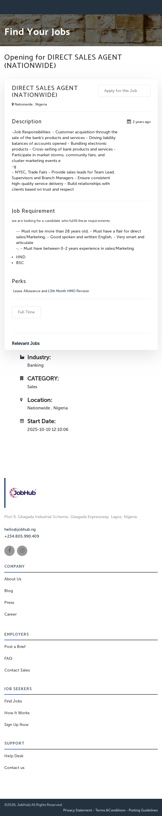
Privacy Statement (77, 810)
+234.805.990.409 (21, 536)
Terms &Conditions (110, 810)
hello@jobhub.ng (20, 529)
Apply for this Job (124, 90)
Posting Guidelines (143, 810)
